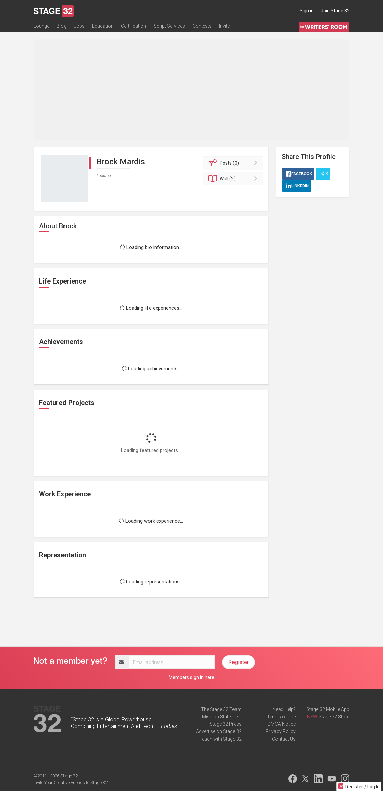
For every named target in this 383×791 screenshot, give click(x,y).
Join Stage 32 (335, 10)
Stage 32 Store (333, 716)
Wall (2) (234, 179)
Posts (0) (234, 163)
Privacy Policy (281, 731)
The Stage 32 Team (221, 709)
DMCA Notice (282, 724)
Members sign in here (191, 677)
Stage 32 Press (226, 724)
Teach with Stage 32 (220, 739)
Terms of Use (281, 716)
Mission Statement (222, 716)
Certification (133, 26)
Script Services (169, 26)
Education (103, 26)
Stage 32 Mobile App (327, 709)
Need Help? (284, 709)
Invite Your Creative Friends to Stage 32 (71, 782)
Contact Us (284, 739)
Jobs (79, 26)
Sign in (307, 10)
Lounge (41, 26)
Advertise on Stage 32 (219, 731)
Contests (202, 26)
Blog (62, 26)
